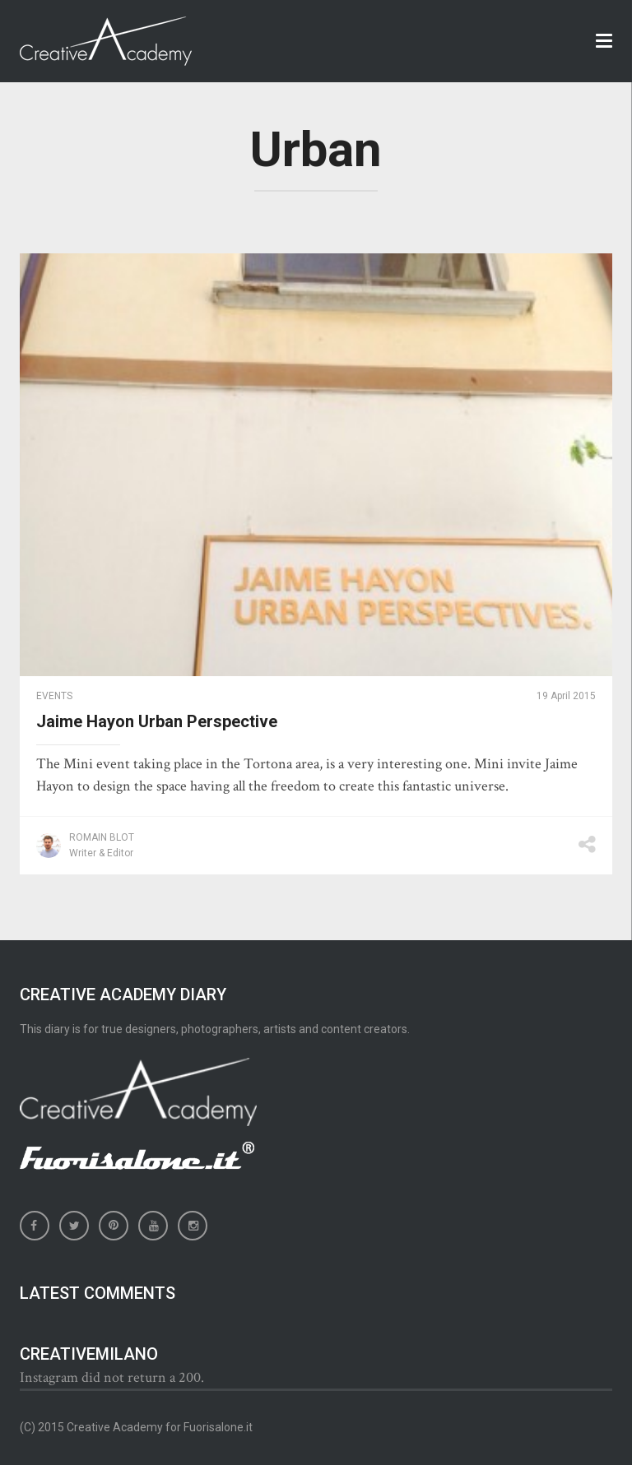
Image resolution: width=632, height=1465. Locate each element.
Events (54, 696)
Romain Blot (101, 837)
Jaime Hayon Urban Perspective (156, 721)
